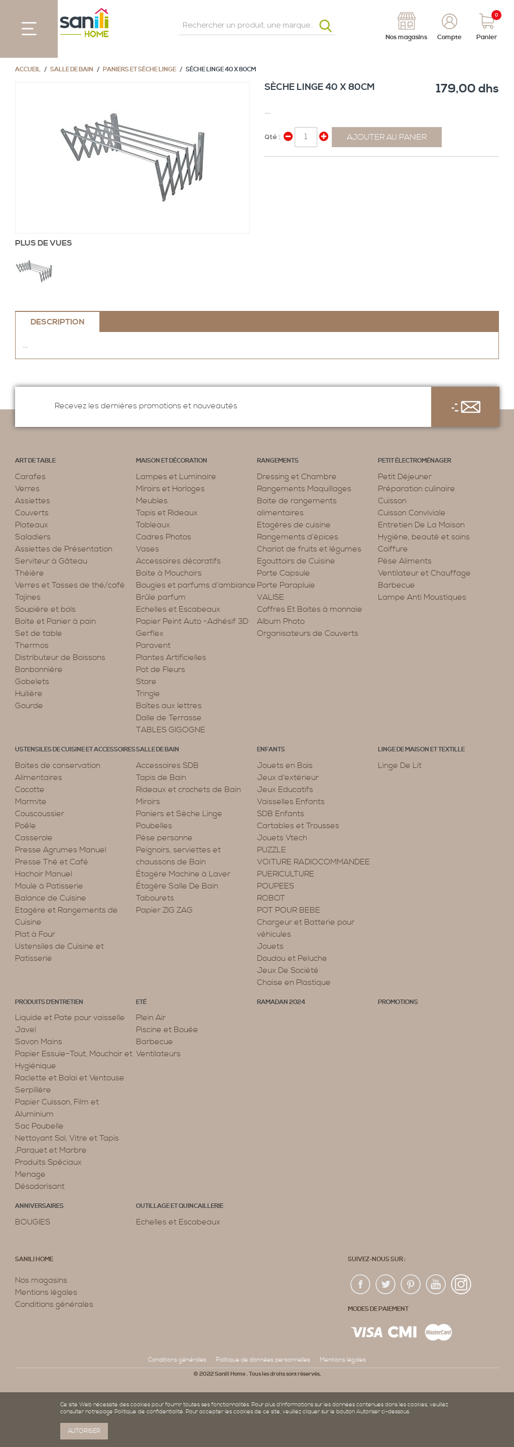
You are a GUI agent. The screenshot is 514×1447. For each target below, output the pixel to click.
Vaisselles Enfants (291, 802)
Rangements (278, 461)
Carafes (30, 477)
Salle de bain (71, 69)
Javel (25, 1030)
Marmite (31, 802)
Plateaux (31, 525)
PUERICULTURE (285, 874)
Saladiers (33, 537)
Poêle (25, 826)
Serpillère (33, 1090)
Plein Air (151, 1018)
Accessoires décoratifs (178, 561)
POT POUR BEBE (288, 910)
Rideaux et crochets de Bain (188, 790)
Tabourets (155, 898)
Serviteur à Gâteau (51, 561)
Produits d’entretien (49, 1002)
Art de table (35, 461)
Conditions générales (54, 1304)
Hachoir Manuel (43, 874)
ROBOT (271, 898)
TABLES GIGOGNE (170, 730)
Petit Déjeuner (405, 477)
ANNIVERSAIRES (39, 1206)
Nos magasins (41, 1280)
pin (411, 1284)
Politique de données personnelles (263, 1360)
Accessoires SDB (167, 765)
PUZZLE (271, 850)
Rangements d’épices (297, 537)
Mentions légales (46, 1292)
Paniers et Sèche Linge (139, 69)
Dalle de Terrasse (169, 718)
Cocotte (30, 790)
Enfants (271, 749)
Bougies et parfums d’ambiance (196, 585)
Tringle (148, 694)
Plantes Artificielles (171, 657)
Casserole (34, 838)
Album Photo (281, 621)
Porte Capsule (283, 573)
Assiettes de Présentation (63, 549)
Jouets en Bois (285, 765)
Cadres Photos (163, 537)
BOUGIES (32, 1222)
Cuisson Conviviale (412, 513)
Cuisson (392, 501)
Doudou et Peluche (292, 958)
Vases (147, 549)
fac (360, 1284)
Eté (141, 1002)
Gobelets (32, 682)
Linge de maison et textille (421, 749)
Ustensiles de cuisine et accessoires (75, 749)
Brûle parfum (161, 597)
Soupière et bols (45, 609)
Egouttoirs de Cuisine (296, 561)
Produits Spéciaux (48, 1162)
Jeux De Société (288, 970)
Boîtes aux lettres (169, 706)
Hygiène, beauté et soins (424, 537)
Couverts (32, 513)
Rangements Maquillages (304, 489)
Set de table (38, 633)
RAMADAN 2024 (281, 1002)
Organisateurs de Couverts (307, 633)
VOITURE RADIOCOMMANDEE (313, 862)
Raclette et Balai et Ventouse (69, 1078)
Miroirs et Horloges (170, 489)
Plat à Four (35, 934)
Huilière (29, 694)
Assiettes (32, 501)
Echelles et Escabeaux (178, 609)
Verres (27, 489)
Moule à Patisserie (49, 886)
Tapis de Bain (161, 777)
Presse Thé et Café (51, 862)
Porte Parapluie (286, 585)
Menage (30, 1174)
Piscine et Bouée (167, 1030)
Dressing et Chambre (297, 477)
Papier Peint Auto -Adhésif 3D (192, 621)
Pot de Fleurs (160, 669)
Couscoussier (39, 814)
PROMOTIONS (398, 1002)
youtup (436, 1284)
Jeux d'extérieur (288, 777)
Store (146, 682)
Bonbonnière (39, 669)
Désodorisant (40, 1186)
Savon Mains (38, 1042)
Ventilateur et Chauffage (424, 573)
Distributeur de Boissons (60, 657)
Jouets (270, 946)
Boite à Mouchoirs (169, 573)
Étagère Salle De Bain (177, 886)
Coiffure (393, 549)
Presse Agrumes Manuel (60, 850)
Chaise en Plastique (294, 982)
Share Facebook (274, 168)
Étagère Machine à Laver (183, 874)
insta (461, 1284)
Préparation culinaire (416, 489)
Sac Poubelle (39, 1126)
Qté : (272, 137)
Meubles (152, 501)
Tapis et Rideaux (167, 513)
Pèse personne (164, 838)
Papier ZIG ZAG (164, 910)
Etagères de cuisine (294, 525)
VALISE (270, 597)
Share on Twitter (294, 168)
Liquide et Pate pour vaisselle (70, 1018)
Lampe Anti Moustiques (422, 597)
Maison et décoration (171, 461)
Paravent (153, 645)
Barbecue (396, 585)
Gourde (29, 706)
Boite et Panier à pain (55, 621)
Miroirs (148, 802)
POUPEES (275, 886)
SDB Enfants (280, 814)
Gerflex (150, 633)
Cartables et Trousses (298, 826)
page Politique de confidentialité (141, 1411)
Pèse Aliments (405, 561)
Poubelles (154, 826)
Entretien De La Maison (421, 525)
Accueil (28, 69)
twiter (386, 1284)
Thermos (32, 645)
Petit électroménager (414, 461)
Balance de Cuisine (50, 898)
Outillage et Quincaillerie (179, 1206)
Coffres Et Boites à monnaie (309, 609)
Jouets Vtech (282, 838)
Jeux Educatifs (285, 790)
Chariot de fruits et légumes (309, 549)
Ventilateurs (158, 1054)
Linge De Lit (400, 765)
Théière (29, 573)
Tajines (28, 597)
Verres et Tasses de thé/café (70, 585)
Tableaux (153, 525)
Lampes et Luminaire (176, 477)
